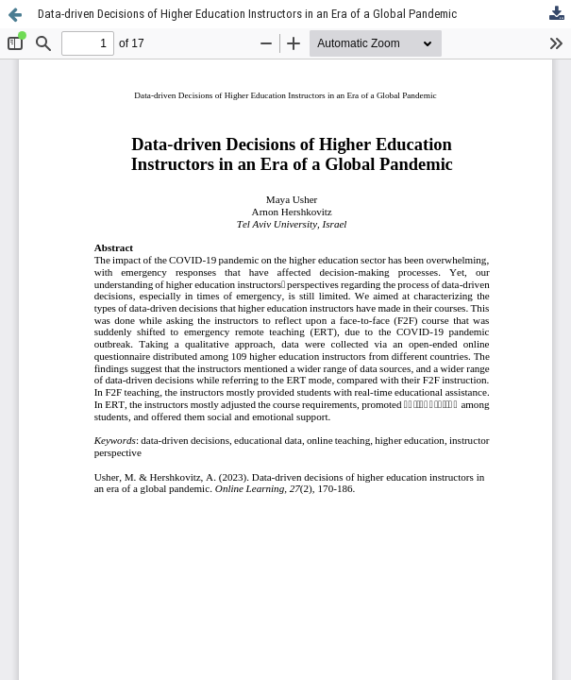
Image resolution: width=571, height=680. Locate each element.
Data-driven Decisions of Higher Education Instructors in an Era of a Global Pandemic (247, 14)
